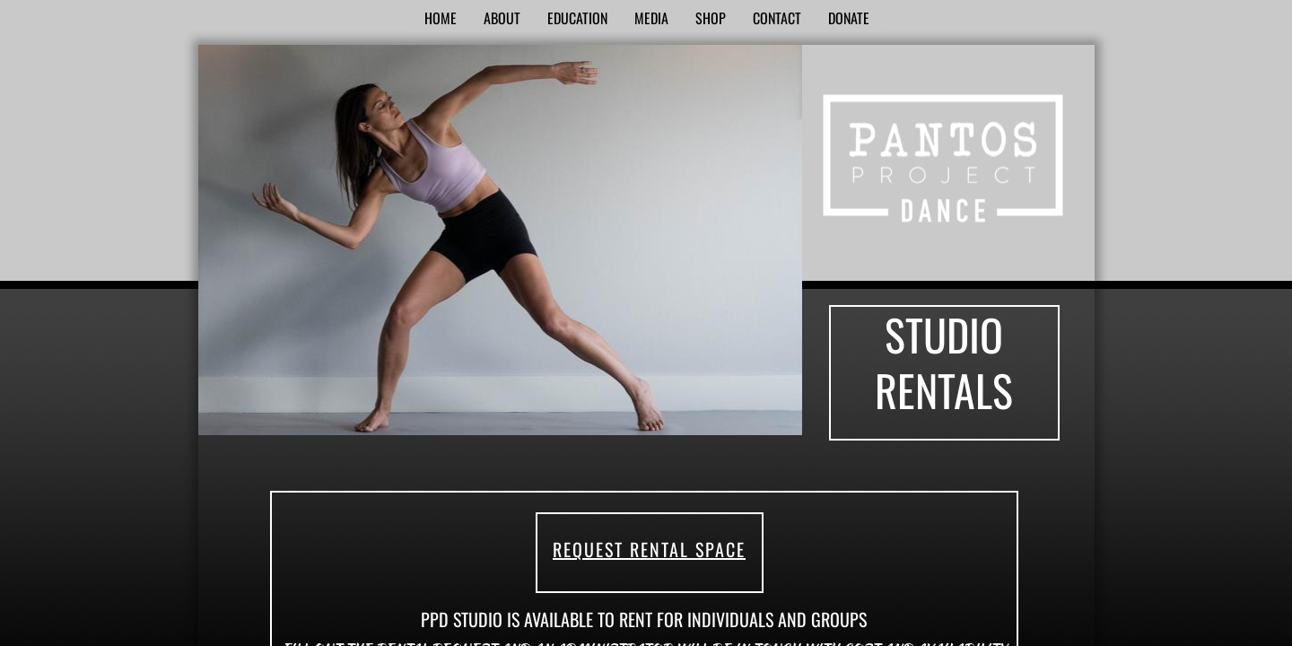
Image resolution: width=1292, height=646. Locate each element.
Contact (777, 18)
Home (440, 18)
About (502, 18)
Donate (848, 18)
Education (577, 18)
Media (651, 18)
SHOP (710, 18)
